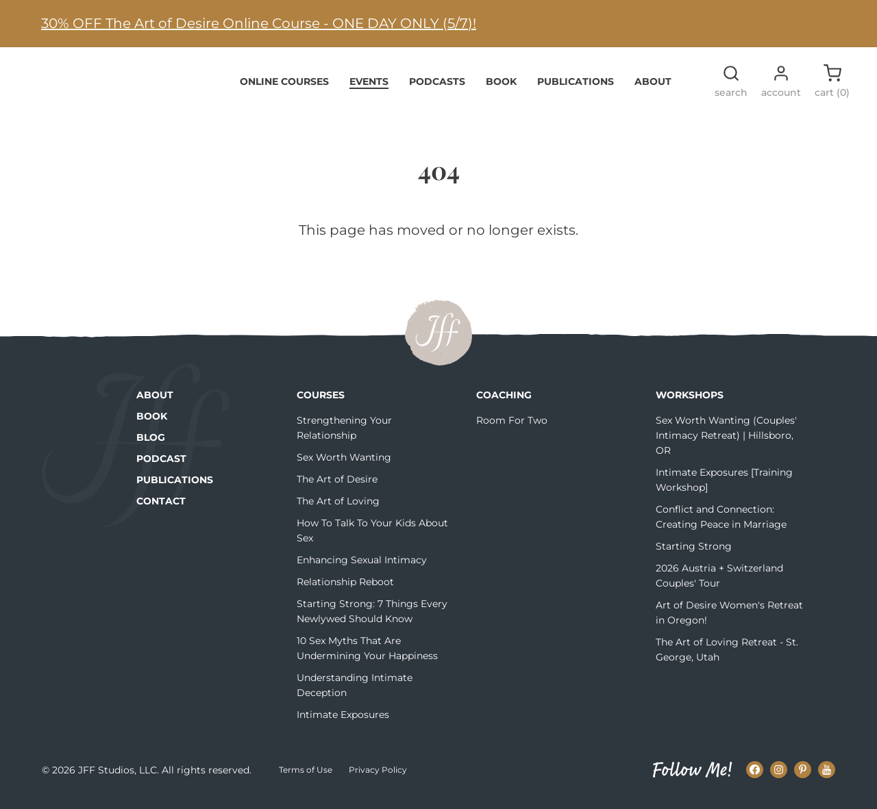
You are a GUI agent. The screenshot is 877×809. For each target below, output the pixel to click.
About (652, 89)
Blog (150, 445)
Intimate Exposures (343, 723)
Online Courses (284, 89)
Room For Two (511, 428)
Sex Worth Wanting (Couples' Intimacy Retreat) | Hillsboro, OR (726, 443)
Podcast (161, 467)
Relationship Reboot (345, 590)
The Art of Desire (337, 487)
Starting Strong (694, 554)
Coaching (504, 403)
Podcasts (437, 89)
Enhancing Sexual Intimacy (362, 568)
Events (368, 89)
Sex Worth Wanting (344, 465)
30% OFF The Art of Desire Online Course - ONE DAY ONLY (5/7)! (258, 23)
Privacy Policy (378, 778)
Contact (161, 509)
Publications (575, 89)
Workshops (690, 403)
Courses (321, 403)
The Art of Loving (338, 509)
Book (501, 89)
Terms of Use (305, 778)
